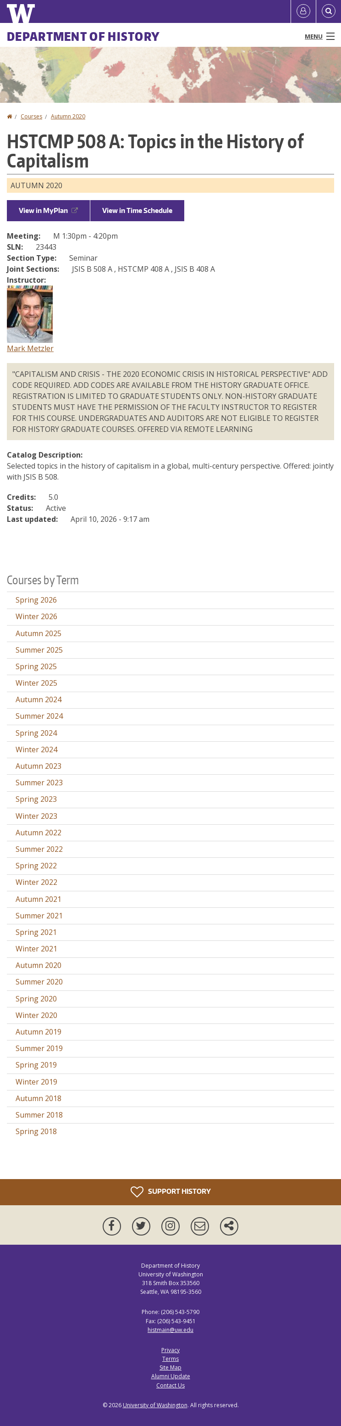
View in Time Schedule (137, 210)
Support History (171, 1192)
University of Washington (155, 1405)
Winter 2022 (36, 882)
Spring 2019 (36, 1065)
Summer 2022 (39, 849)
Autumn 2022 (38, 833)
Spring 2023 (36, 799)
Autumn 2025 (38, 633)
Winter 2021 (36, 949)
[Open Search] (328, 11)
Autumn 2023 (38, 766)
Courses (31, 116)
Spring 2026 (36, 600)
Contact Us (170, 1385)
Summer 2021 (39, 916)
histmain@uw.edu (170, 1330)
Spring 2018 (36, 1131)
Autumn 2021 (38, 899)
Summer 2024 (39, 716)
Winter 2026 (36, 616)
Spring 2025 (36, 666)
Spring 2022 (36, 866)
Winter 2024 (36, 749)
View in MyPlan (48, 210)
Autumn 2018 (38, 1098)
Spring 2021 (36, 932)
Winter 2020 (36, 1015)
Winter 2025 (36, 683)
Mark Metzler (30, 348)
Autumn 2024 (38, 699)
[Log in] (303, 11)
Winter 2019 (36, 1082)
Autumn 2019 (38, 1032)
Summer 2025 (39, 650)
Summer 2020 (39, 982)
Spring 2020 (36, 999)
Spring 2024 (36, 733)
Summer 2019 (39, 1048)
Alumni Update (170, 1376)
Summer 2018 (39, 1115)
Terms (170, 1359)
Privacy (170, 1350)
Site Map (171, 1367)
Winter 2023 (36, 816)
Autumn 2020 (68, 116)
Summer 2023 (39, 782)
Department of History (83, 36)
